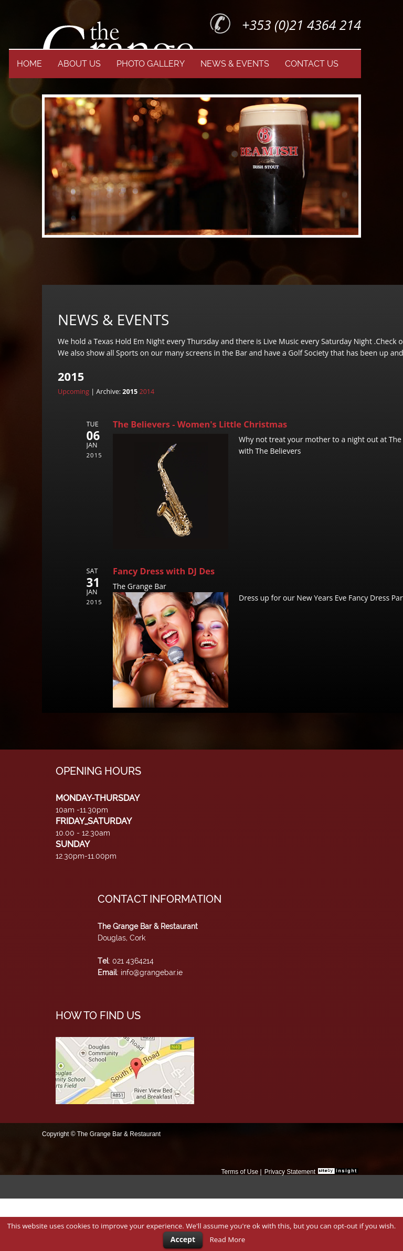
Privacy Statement (289, 1171)
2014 (146, 391)
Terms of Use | (241, 1171)
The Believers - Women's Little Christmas (200, 424)
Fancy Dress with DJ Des (164, 571)
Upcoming (73, 391)
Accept (183, 1239)
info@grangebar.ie (152, 972)
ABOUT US (79, 64)
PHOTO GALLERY (150, 64)
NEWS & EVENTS (234, 64)
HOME (29, 64)
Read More (228, 1239)
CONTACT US (311, 64)
